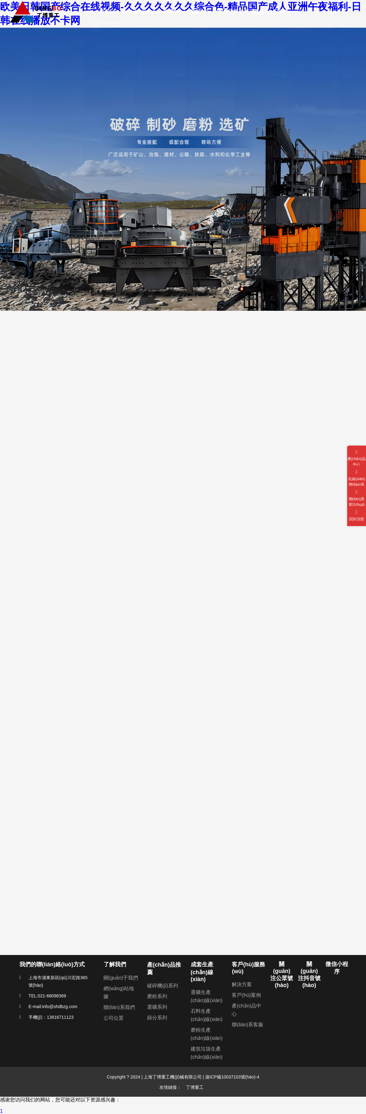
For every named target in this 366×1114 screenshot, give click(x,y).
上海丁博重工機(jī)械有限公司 (172, 1076)
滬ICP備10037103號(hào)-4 (231, 1076)
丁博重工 (195, 1087)
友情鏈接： (170, 1087)
